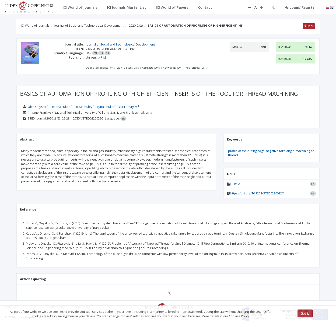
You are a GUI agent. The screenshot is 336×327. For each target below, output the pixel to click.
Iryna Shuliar (106, 107)
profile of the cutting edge (246, 151)
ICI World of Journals (35, 25)
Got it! (305, 313)
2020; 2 (136, 25)
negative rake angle (280, 151)
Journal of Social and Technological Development (88, 25)
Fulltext (235, 184)
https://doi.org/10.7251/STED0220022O (257, 193)
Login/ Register (300, 7)
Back (309, 26)
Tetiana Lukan (60, 107)
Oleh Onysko (37, 107)
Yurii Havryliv (128, 107)
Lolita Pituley (83, 107)
